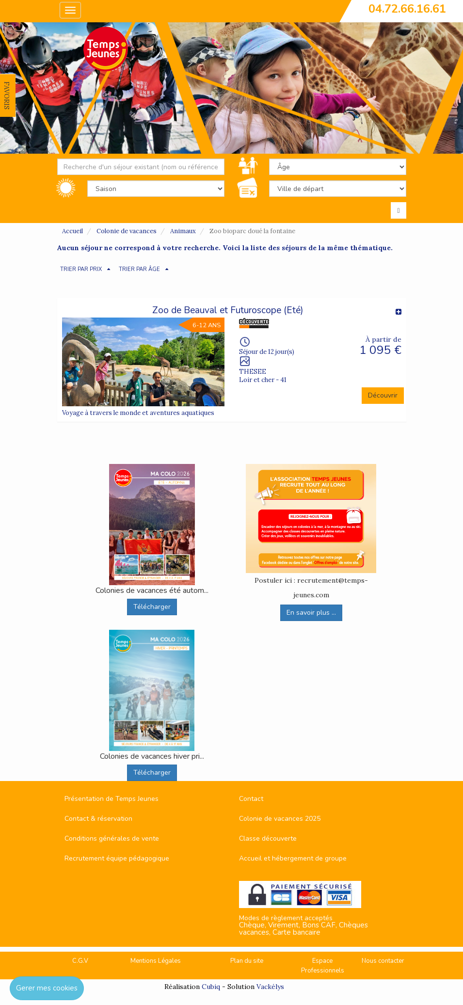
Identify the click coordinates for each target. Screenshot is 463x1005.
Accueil (72, 231)
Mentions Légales (155, 961)
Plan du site (246, 961)
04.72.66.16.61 (407, 8)
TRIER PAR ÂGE (139, 269)
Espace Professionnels (322, 966)
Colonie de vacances (126, 231)
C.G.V (80, 961)
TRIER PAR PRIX (81, 269)
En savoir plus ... (311, 612)
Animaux (183, 231)
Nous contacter (383, 961)
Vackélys (270, 986)
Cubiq (211, 986)
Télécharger (152, 606)
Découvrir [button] (383, 395)
